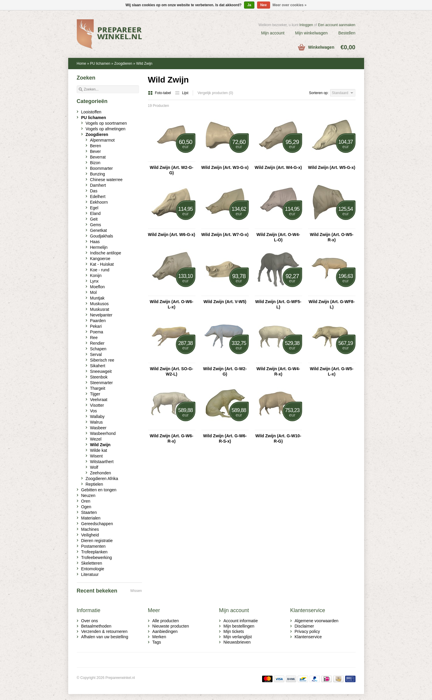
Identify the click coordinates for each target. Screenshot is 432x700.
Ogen (86, 506)
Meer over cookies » (289, 5)
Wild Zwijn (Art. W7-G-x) (224, 234)
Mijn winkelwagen (311, 33)
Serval (96, 354)
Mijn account (273, 33)
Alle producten (165, 620)
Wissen (136, 591)
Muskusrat (99, 309)
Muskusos (99, 303)
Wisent (96, 456)
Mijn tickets (234, 631)
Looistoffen (91, 112)
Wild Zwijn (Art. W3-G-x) (224, 167)
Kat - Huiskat (102, 264)
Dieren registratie (97, 540)
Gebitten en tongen (99, 489)
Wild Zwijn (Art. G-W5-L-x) (331, 371)
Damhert (98, 185)
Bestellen (347, 33)
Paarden (98, 320)
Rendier (97, 343)
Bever (95, 151)
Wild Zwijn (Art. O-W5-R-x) (331, 237)
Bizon (95, 162)
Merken (159, 636)
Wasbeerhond (103, 433)
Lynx (94, 281)
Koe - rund (99, 269)
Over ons (89, 620)
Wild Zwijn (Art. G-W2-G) (225, 371)
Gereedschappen (97, 523)
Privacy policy (307, 631)
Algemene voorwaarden (317, 620)
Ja (249, 5)
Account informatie (241, 620)
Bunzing (97, 174)
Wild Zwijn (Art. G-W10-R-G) (278, 438)
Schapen (98, 348)
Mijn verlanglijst (238, 636)
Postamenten (93, 546)
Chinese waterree (106, 179)
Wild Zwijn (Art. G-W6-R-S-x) (225, 438)
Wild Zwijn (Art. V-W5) (224, 301)
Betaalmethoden (96, 626)
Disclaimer (304, 626)
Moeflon (97, 286)
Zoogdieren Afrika (102, 478)
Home (81, 63)
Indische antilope (105, 253)
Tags (156, 642)
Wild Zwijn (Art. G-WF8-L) (332, 304)
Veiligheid (90, 535)
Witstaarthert (102, 461)
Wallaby (97, 416)
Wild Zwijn (144, 63)
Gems (95, 224)
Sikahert (97, 365)
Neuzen (88, 495)
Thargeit (97, 388)
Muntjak (97, 298)
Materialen (91, 518)
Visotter (97, 405)
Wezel (96, 439)
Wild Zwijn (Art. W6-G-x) (171, 234)
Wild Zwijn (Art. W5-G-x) (331, 167)
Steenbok (99, 377)
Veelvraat (98, 399)
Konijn (96, 275)
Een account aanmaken (336, 25)
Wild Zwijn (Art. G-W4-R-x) (278, 371)
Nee (263, 5)
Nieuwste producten (170, 626)
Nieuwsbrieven (237, 642)
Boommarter (101, 168)
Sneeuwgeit (101, 371)
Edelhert (98, 196)
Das (94, 191)
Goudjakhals (101, 236)
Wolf (94, 467)
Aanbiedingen (165, 631)
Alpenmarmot (102, 140)
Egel (94, 207)
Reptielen (94, 484)
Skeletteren (91, 563)
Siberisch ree (102, 360)
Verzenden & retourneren (104, 631)
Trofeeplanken (94, 551)
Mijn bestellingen (239, 626)
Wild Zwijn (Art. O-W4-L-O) (278, 237)
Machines (90, 529)
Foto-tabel (160, 93)
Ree (94, 337)
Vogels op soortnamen (106, 123)
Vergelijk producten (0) (215, 93)
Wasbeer (98, 427)
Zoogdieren (123, 63)
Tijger (95, 394)
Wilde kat (98, 450)
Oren (85, 501)
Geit (94, 219)
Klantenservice (308, 636)
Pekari (96, 326)
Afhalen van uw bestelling (104, 636)
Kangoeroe (100, 258)
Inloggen (306, 25)
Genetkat (98, 230)
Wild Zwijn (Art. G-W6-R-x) (171, 438)
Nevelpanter (101, 315)
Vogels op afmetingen (106, 128)
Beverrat (98, 157)
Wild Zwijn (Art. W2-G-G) (171, 170)
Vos (93, 410)
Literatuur (90, 574)
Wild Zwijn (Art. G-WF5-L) (278, 304)
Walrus (96, 422)
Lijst (181, 93)
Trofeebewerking (96, 557)
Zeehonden (100, 473)
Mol (93, 292)
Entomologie (92, 568)
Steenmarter (101, 382)
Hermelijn (99, 247)
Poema (96, 332)
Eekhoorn (99, 202)
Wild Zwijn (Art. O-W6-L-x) (171, 304)
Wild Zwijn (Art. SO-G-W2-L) (171, 371)
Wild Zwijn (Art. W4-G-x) (278, 167)
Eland (95, 213)
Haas (95, 241)
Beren (95, 145)
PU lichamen (100, 63)
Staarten (89, 512)
